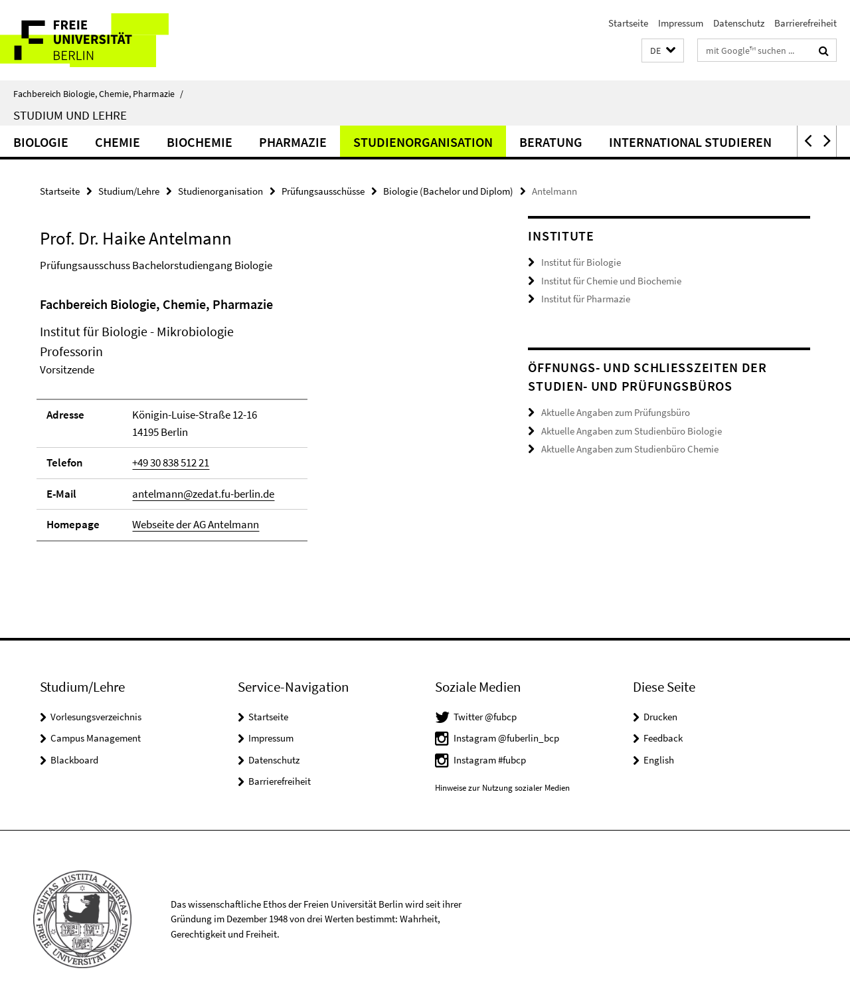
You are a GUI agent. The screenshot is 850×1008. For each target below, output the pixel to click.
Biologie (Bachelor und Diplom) (448, 191)
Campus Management (95, 738)
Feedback (663, 738)
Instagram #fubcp (490, 760)
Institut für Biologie (581, 262)
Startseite (628, 23)
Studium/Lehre (128, 191)
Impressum (680, 23)
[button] (662, 51)
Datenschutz (738, 23)
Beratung (550, 142)
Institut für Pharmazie (585, 298)
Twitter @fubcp (485, 716)
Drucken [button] (660, 716)
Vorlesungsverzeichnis (95, 716)
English (658, 760)
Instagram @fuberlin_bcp (506, 738)
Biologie (40, 142)
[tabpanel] (260, 424)
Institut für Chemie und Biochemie (611, 280)
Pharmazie (293, 142)
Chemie (117, 142)
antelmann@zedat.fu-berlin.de (203, 493)
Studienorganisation (423, 142)
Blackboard (74, 760)
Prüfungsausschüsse (323, 191)
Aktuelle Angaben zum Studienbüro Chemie (630, 449)
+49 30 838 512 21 (170, 462)
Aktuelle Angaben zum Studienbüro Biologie (631, 430)
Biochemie (199, 142)
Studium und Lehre (70, 115)
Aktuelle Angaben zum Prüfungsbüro (615, 412)
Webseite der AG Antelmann (195, 524)
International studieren (690, 142)
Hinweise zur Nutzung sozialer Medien (502, 787)
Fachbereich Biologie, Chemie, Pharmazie (98, 93)
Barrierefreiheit (805, 23)
